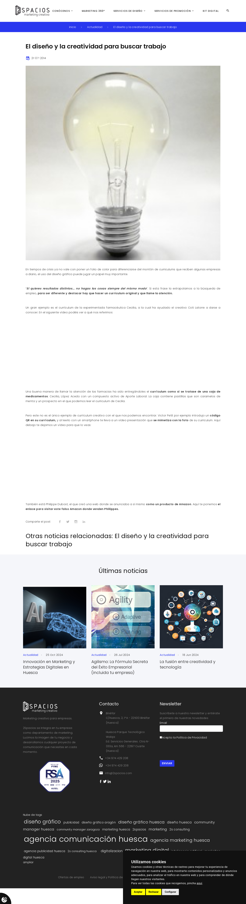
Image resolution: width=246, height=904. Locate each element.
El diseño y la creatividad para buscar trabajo (145, 27)
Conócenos (61, 11)
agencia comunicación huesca (86, 844)
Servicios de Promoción (172, 11)
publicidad (72, 828)
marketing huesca (118, 835)
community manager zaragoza (79, 835)
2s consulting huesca (83, 857)
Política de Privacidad (191, 743)
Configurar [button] (170, 892)
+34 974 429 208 (116, 764)
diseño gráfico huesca (142, 827)
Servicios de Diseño (127, 11)
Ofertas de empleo (71, 884)
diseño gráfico (42, 827)
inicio (72, 27)
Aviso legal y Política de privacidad (115, 884)
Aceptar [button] (138, 892)
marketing (160, 834)
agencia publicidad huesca (45, 857)
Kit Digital (211, 11)
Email (163, 728)
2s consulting (182, 835)
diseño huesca (181, 828)
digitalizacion (113, 857)
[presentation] (186, 754)
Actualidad (94, 27)
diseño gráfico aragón (99, 828)
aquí (199, 883)
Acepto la (183, 743)
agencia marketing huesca (182, 846)
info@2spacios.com (119, 779)
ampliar (28, 869)
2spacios (141, 835)
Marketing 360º (93, 11)
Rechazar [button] (154, 892)
